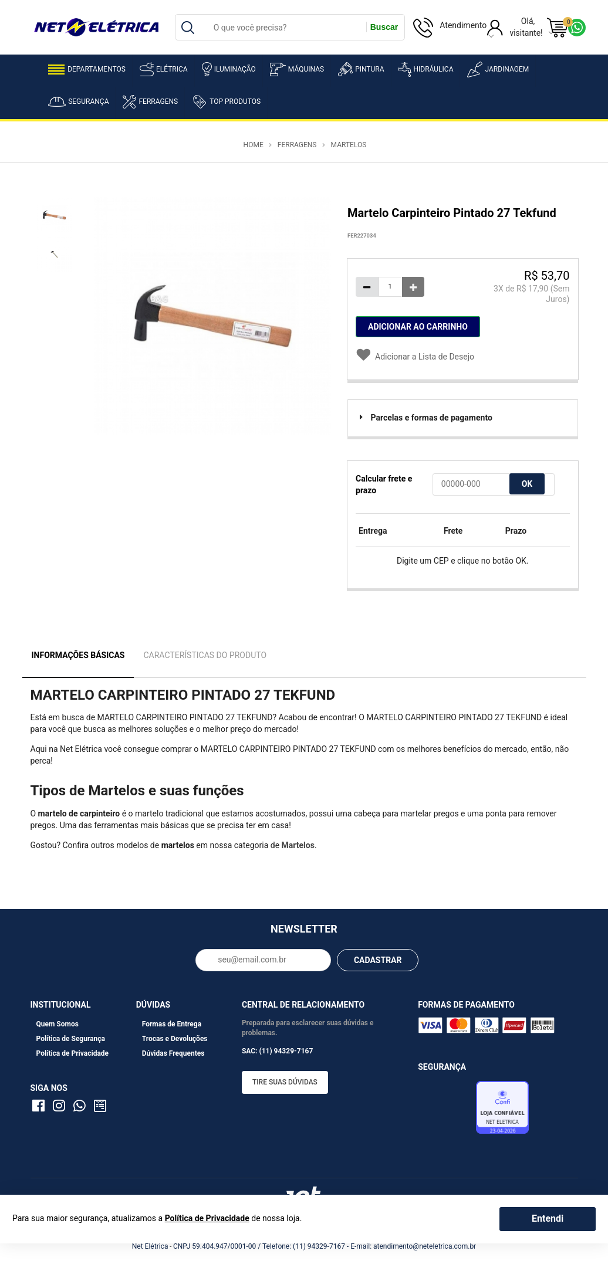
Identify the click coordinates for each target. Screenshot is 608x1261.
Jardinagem (498, 69)
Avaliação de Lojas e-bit (445, 1110)
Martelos (349, 144)
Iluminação (229, 69)
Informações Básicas (78, 655)
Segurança (78, 102)
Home (254, 144)
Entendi (547, 1218)
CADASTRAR (378, 960)
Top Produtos (226, 101)
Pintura (361, 69)
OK (527, 484)
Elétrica (164, 69)
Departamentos (87, 69)
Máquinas (297, 69)
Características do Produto (204, 655)
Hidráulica (426, 69)
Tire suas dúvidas (284, 1082)
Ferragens (150, 102)
